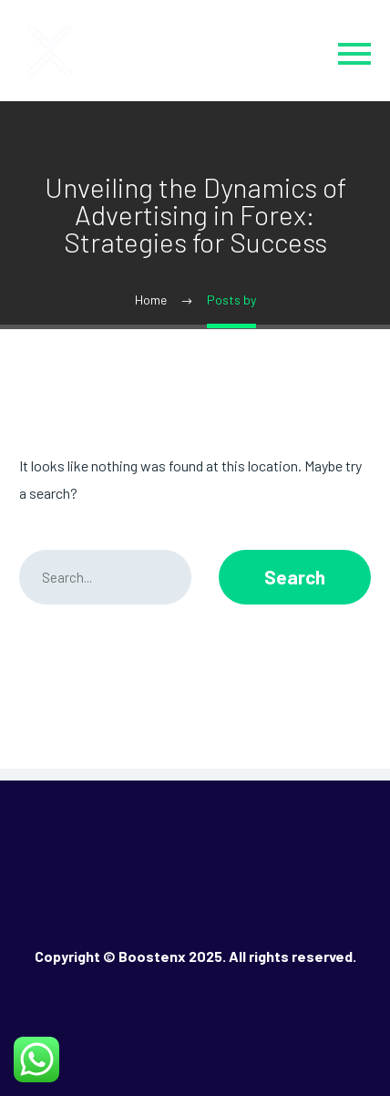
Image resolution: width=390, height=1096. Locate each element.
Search (294, 576)
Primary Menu (354, 54)
